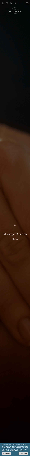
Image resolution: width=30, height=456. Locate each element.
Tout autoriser (23, 453)
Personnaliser (6, 453)
